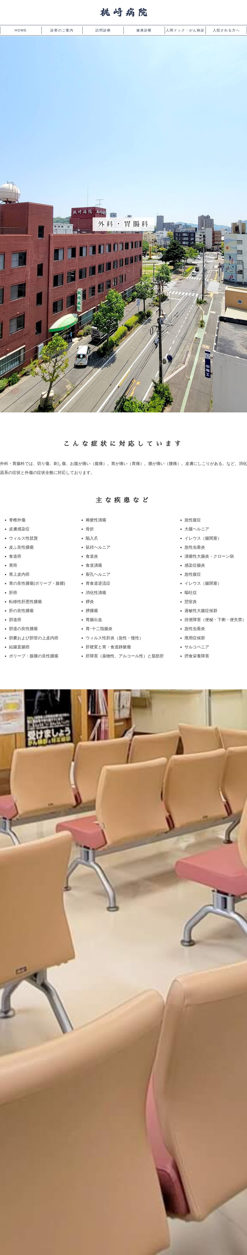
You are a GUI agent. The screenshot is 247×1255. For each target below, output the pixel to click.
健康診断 (144, 30)
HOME (21, 30)
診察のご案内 (62, 30)
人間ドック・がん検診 (185, 30)
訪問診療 (103, 30)
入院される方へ (226, 30)
